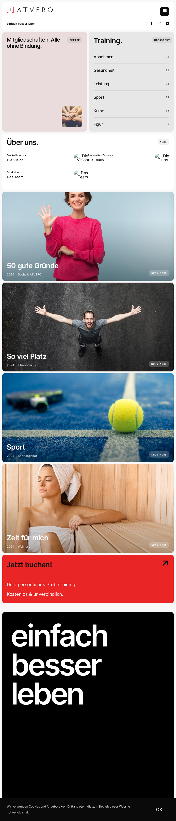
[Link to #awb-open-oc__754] (164, 11)
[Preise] (74, 40)
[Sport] (88, 417)
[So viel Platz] (88, 327)
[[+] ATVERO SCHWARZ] (30, 8)
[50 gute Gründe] (88, 236)
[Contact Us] (149, 579)
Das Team (15, 177)
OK (159, 809)
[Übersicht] (162, 40)
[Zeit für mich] (88, 508)
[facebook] (151, 23)
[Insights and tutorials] (163, 142)
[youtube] (167, 23)
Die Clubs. (96, 160)
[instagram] (159, 23)
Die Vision (15, 160)
